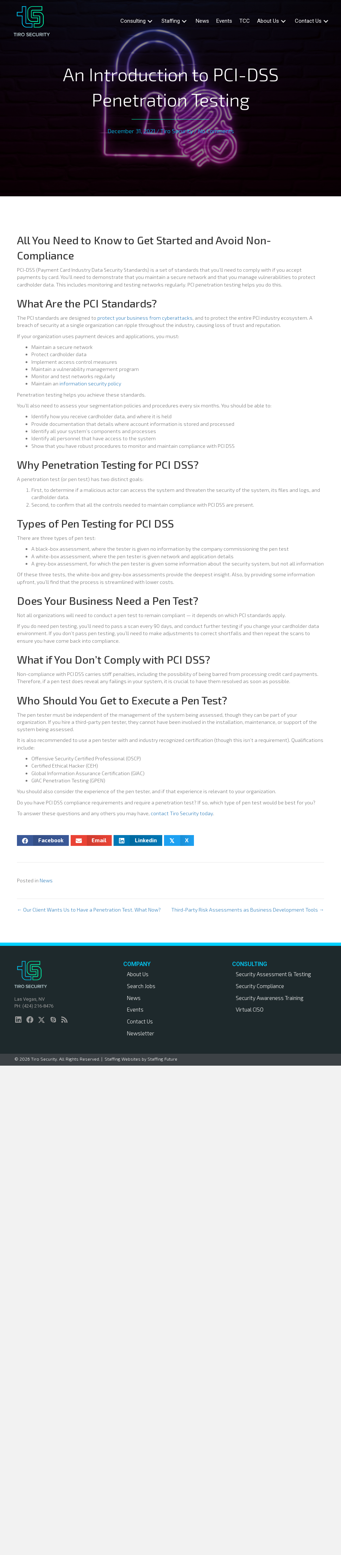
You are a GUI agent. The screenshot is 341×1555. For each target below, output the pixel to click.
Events (135, 1009)
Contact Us (140, 1021)
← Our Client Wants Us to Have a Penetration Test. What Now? (89, 910)
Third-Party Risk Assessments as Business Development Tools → (247, 910)
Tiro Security (176, 130)
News (46, 880)
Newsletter (140, 1033)
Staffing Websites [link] (123, 1058)
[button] (150, 21)
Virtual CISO (250, 1009)
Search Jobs (141, 986)
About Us (138, 974)
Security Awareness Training (270, 998)
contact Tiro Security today (182, 813)
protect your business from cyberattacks (144, 318)
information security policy (90, 383)
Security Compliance (260, 986)
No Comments (216, 130)
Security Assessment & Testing (273, 974)
